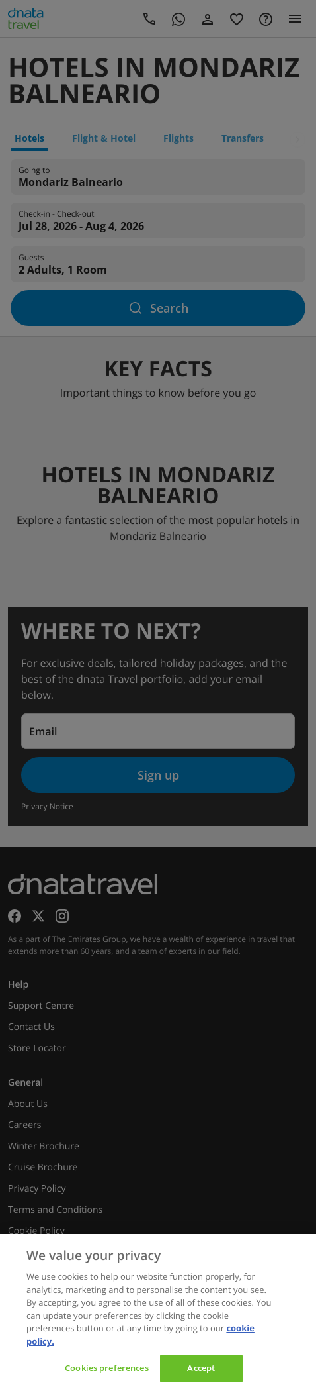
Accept (201, 1368)
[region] (158, 1313)
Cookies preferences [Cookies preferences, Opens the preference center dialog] (106, 1368)
